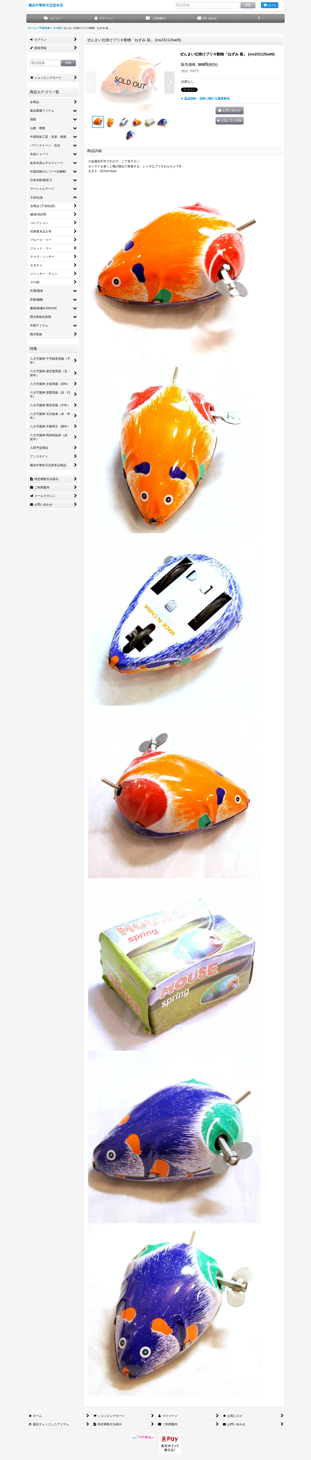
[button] (259, 18)
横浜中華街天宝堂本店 (46, 5)
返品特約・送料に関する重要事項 (205, 98)
